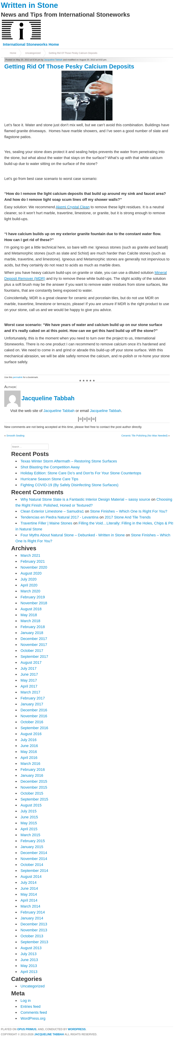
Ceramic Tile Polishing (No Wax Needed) (144, 435)
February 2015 (33, 841)
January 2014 (32, 918)
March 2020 (30, 591)
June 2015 (29, 817)
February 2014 (33, 912)
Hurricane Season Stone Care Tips (49, 479)
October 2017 (32, 650)
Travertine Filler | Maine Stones (46, 523)
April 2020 (29, 585)
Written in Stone (29, 5)
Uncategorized (32, 53)
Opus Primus (26, 1029)
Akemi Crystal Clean (73, 207)
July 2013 (29, 954)
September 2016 (34, 728)
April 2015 (29, 829)
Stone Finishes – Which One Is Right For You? (128, 511)
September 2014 (34, 870)
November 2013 (34, 930)
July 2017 (29, 668)
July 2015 (29, 811)
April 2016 (29, 757)
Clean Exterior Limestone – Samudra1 (52, 511)
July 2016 (29, 740)
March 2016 (30, 763)
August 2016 (31, 734)
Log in (26, 1000)
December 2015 (34, 781)
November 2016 (34, 716)
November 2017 (34, 645)
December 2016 (34, 710)
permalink (17, 377)
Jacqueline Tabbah (53, 59)
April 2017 (29, 686)
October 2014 (32, 865)
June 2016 (29, 746)
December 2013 (34, 924)
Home (13, 53)
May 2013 (29, 966)
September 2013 (34, 942)
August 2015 (31, 805)
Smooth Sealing (15, 435)
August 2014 (31, 876)
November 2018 (34, 603)
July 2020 (29, 579)
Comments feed (34, 1012)
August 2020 (31, 573)
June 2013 (29, 960)
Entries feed (30, 1006)
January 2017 (32, 704)
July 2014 (29, 882)
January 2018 (32, 633)
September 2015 (34, 799)
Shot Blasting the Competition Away (50, 467)
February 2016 (33, 769)
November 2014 (34, 859)
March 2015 (30, 835)
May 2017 (29, 680)
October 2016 (32, 722)
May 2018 (29, 615)
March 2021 (30, 555)
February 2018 (33, 627)
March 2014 (30, 906)
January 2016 (32, 775)
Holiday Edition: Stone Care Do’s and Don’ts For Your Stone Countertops (81, 473)
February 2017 (33, 698)
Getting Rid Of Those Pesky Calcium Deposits (73, 53)
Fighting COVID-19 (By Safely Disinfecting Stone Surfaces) (69, 485)
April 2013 (29, 972)
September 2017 (34, 656)
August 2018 (31, 609)
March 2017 (30, 692)
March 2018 (30, 621)
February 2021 (33, 561)
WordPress (77, 1029)
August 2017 (31, 662)
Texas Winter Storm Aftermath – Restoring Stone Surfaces (69, 461)
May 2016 (29, 752)
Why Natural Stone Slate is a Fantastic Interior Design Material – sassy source (85, 499)
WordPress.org (33, 1018)
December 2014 (34, 853)
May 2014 (29, 894)
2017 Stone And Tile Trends (128, 517)
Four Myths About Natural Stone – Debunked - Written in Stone (73, 535)
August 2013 (31, 948)
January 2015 (32, 847)
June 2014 (29, 888)
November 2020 (34, 567)
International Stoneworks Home (31, 44)
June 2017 (29, 674)
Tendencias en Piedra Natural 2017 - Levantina (60, 517)
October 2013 (32, 936)
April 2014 (29, 900)
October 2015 (32, 793)
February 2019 (33, 597)
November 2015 (34, 787)
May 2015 (29, 823)
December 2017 (34, 639)
